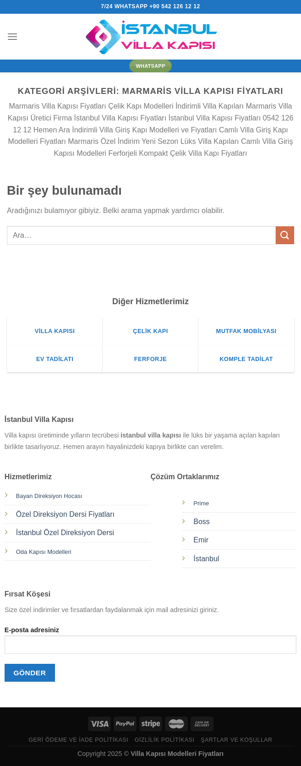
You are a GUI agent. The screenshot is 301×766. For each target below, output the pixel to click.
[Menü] (12, 36)
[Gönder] (285, 235)
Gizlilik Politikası (165, 740)
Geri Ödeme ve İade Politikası (78, 740)
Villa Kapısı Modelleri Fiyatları (177, 753)
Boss (201, 521)
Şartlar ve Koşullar (236, 740)
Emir (200, 540)
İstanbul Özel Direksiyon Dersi (65, 532)
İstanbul (206, 559)
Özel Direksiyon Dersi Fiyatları (65, 514)
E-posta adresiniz (150, 643)
